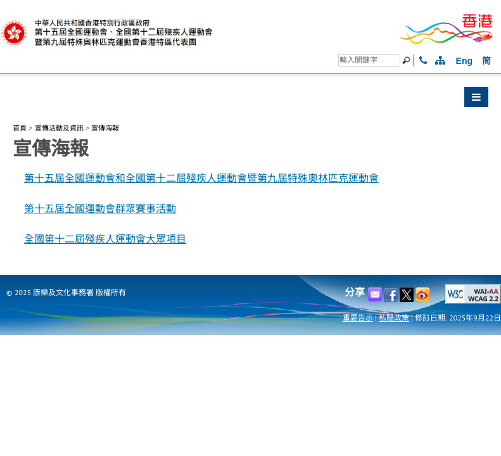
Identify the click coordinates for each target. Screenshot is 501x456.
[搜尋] (369, 60)
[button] (250, 100)
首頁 (20, 128)
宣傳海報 (105, 128)
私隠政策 (394, 317)
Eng (464, 61)
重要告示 (358, 317)
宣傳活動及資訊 (59, 128)
